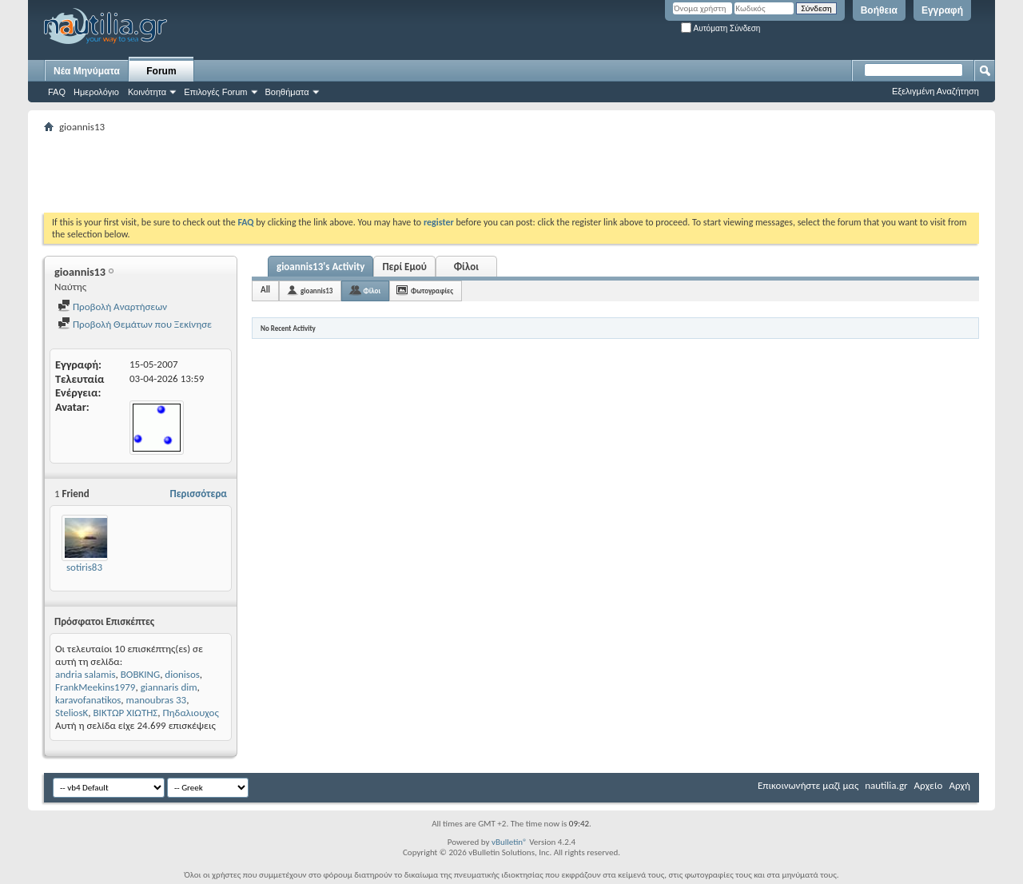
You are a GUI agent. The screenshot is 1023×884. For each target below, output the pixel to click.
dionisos (182, 674)
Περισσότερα (198, 494)
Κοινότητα (147, 92)
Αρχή (959, 785)
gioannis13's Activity (320, 267)
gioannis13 (316, 290)
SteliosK (71, 713)
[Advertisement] (335, 173)
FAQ (57, 92)
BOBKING (140, 674)
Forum (161, 71)
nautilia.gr (886, 785)
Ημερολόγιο (96, 92)
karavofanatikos (88, 700)
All (265, 290)
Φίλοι (466, 267)
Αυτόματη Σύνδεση (720, 28)
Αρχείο (928, 785)
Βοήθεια (879, 10)
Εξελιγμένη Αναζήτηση (935, 91)
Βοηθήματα (287, 92)
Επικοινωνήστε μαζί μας (808, 785)
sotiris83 (84, 567)
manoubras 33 (156, 700)
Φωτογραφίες (432, 290)
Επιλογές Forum (215, 92)
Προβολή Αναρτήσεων (112, 307)
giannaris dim (169, 687)
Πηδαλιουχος (191, 713)
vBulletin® (509, 842)
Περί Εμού (404, 267)
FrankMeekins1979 (95, 687)
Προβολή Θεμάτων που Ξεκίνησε (135, 324)
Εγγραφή (942, 10)
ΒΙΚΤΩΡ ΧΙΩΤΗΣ (126, 713)
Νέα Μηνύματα (87, 71)
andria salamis (85, 674)
